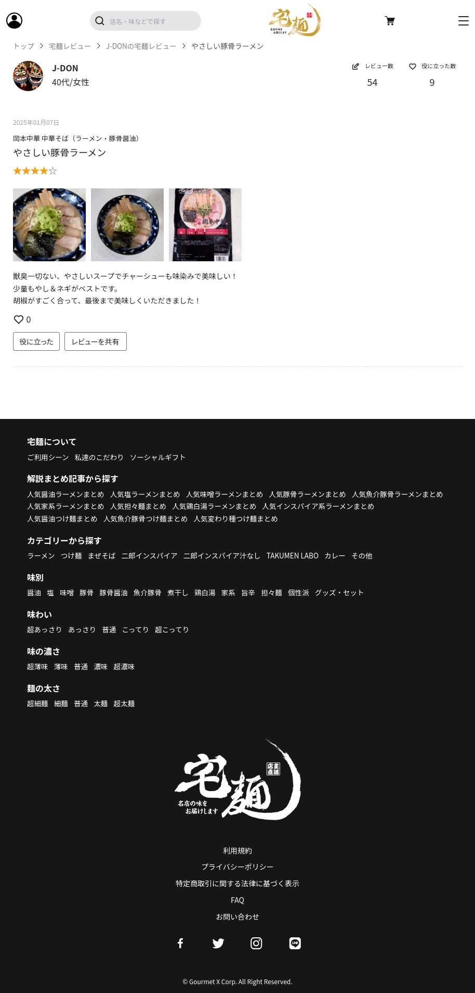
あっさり (83, 629)
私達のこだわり (101, 457)
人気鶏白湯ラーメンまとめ (319, 506)
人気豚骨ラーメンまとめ (316, 494)
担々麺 (277, 592)
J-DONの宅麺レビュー (144, 46)
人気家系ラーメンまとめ (167, 506)
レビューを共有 (96, 341)
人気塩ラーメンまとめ (149, 494)
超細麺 (38, 703)
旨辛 (253, 592)
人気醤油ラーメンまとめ (67, 494)
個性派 (305, 592)
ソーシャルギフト (162, 457)
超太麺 (127, 703)
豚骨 (88, 592)
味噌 (67, 592)
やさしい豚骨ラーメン (59, 152)
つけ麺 (73, 555)
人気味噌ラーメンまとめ (230, 494)
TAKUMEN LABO (300, 555)
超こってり (176, 629)
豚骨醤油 (115, 592)
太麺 (102, 703)
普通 (111, 629)
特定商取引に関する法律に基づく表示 (237, 883)
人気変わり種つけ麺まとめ (364, 518)
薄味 (62, 666)
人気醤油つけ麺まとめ (185, 518)
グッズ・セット (347, 592)
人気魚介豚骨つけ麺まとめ (270, 518)
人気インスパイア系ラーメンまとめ (85, 518)
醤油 (34, 592)
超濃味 (127, 666)
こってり (138, 629)
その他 (371, 555)
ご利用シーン (48, 457)
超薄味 (38, 666)
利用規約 (237, 850)
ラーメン (41, 555)
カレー (344, 555)
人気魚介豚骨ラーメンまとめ (74, 506)
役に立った (36, 341)
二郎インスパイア (153, 555)
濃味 (102, 666)
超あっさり (45, 629)
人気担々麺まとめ (242, 506)
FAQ (237, 900)
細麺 (62, 703)
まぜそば (103, 555)
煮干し (182, 592)
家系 (233, 592)
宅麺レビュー (71, 46)
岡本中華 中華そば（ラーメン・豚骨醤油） (77, 138)
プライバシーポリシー (237, 866)
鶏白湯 (209, 592)
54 (372, 81)
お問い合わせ (237, 916)
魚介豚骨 (150, 592)
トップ (24, 46)
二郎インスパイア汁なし (228, 555)
